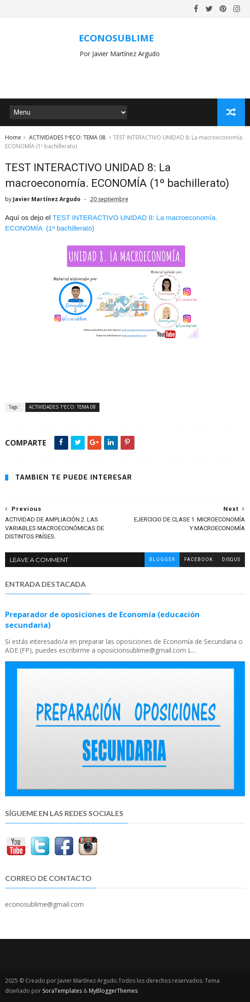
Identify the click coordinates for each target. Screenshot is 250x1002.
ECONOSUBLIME (116, 38)
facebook (198, 559)
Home (13, 137)
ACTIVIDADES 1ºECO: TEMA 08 (67, 137)
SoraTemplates (62, 991)
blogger (162, 559)
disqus (231, 559)
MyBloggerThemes (113, 991)
